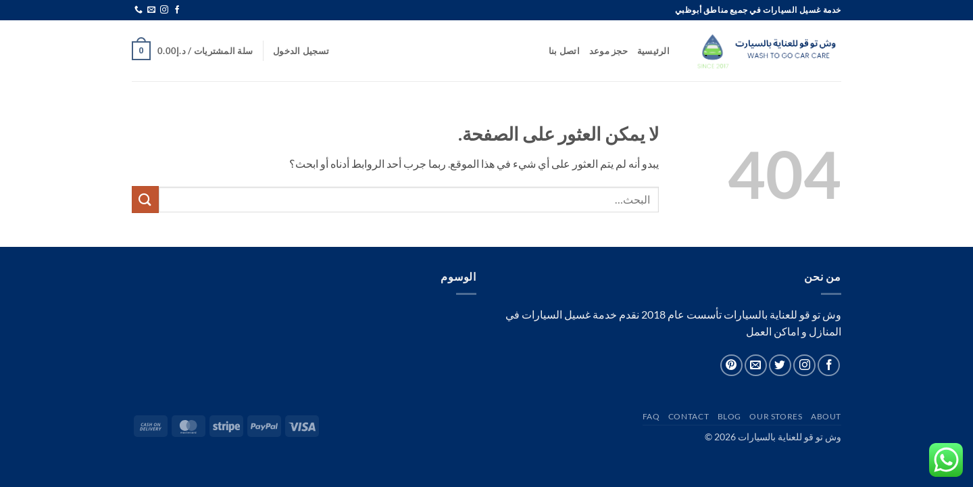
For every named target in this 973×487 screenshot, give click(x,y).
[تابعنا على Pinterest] (731, 365)
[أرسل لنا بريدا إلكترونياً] (151, 10)
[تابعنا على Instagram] (164, 10)
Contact (688, 416)
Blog (729, 416)
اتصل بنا (564, 50)
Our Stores (775, 416)
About (826, 416)
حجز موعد (608, 50)
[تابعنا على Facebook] (177, 10)
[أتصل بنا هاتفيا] (138, 10)
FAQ (651, 416)
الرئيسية (653, 50)
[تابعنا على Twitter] (780, 365)
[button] (301, 50)
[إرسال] (145, 199)
